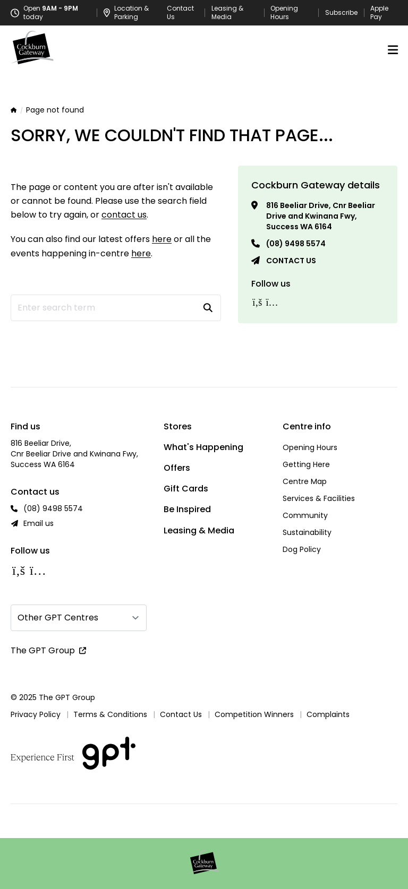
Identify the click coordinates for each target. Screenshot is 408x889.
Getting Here (306, 464)
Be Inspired (187, 509)
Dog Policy (302, 549)
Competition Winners (254, 714)
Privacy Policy (36, 714)
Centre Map (305, 481)
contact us (124, 215)
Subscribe (341, 12)
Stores (178, 426)
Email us (38, 523)
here (162, 239)
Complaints (328, 714)
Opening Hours (284, 12)
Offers (177, 468)
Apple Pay (379, 12)
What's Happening (203, 447)
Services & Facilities (319, 498)
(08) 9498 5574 (296, 243)
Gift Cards (186, 489)
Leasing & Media (227, 12)
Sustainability (307, 532)
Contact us (291, 260)
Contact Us (180, 12)
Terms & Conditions (110, 714)
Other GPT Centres (58, 617)
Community (305, 515)
